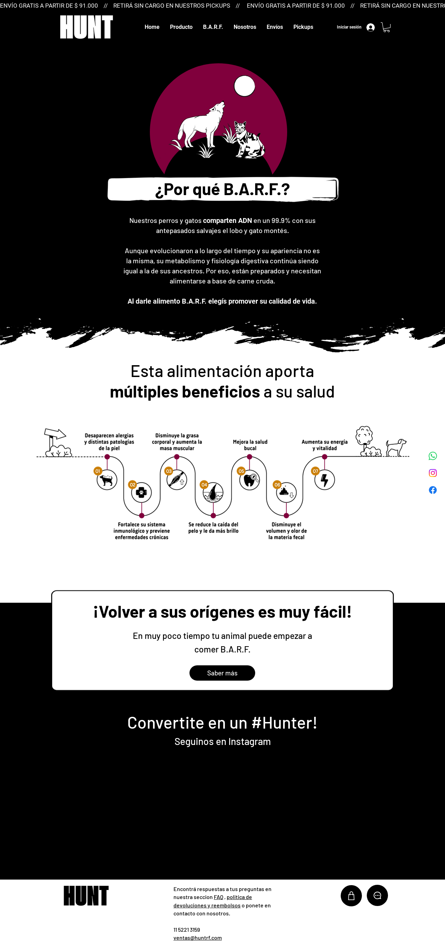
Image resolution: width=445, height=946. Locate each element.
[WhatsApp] (433, 456)
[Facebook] (433, 490)
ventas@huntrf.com (197, 937)
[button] (181, 27)
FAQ (218, 896)
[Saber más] (222, 673)
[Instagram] (433, 473)
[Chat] (377, 895)
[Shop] (351, 895)
